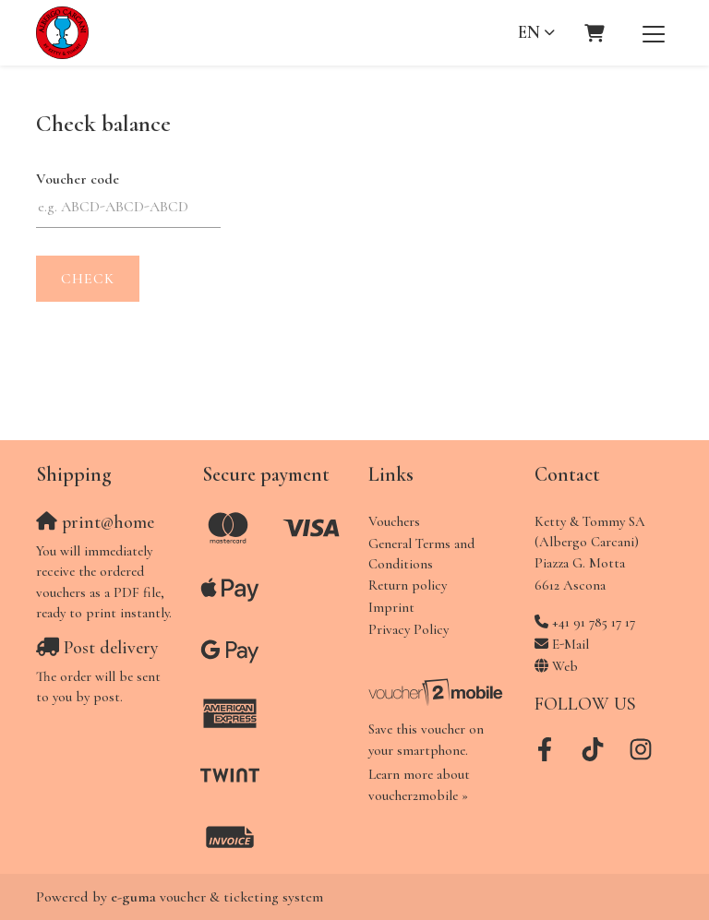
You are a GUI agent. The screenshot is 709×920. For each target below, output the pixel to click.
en (529, 32)
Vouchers (394, 521)
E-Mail (570, 644)
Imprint (391, 607)
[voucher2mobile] (437, 691)
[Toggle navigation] (653, 33)
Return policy (407, 585)
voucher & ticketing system (217, 897)
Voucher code (77, 179)
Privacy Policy (408, 629)
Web (565, 666)
